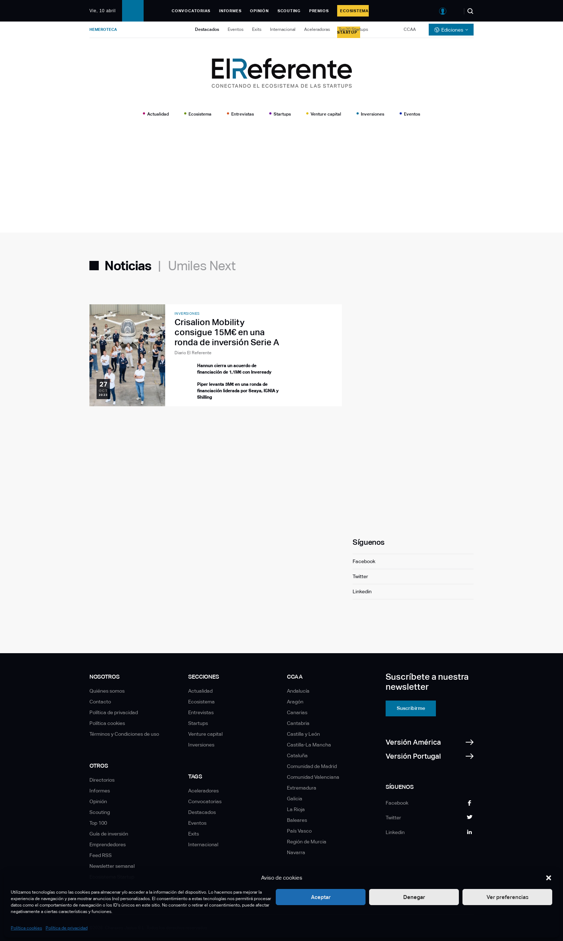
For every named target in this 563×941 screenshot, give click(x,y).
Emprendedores (107, 844)
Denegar (414, 897)
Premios (319, 11)
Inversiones (372, 114)
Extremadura (301, 788)
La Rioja (296, 809)
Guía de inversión (108, 834)
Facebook (364, 561)
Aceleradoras (317, 29)
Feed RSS (100, 855)
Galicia (294, 798)
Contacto (100, 701)
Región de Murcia (306, 841)
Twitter (360, 576)
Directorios (102, 780)
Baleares (297, 820)
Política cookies (26, 928)
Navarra (296, 852)
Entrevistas (242, 114)
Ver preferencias (508, 897)
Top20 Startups (353, 29)
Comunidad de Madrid (312, 766)
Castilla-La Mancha (309, 745)
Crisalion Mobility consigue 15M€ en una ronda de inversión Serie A (227, 332)
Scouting (289, 11)
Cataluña (297, 755)
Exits (256, 29)
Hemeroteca (103, 29)
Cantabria (298, 723)
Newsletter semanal (112, 866)
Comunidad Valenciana (313, 777)
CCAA (410, 29)
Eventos (235, 29)
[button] (548, 877)
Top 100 (98, 823)
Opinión (259, 11)
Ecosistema (200, 114)
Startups (282, 114)
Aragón (295, 701)
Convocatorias (191, 11)
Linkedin (362, 591)
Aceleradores (203, 790)
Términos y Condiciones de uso (124, 734)
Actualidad (158, 114)
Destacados (207, 29)
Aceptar (321, 897)
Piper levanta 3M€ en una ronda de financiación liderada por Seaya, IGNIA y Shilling (238, 391)
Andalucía (298, 691)
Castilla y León (303, 734)
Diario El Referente (193, 352)
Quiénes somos (107, 691)
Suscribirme (411, 708)
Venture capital (326, 114)
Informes (230, 11)
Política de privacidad (67, 928)
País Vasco (299, 831)
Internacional (283, 29)
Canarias (297, 712)
